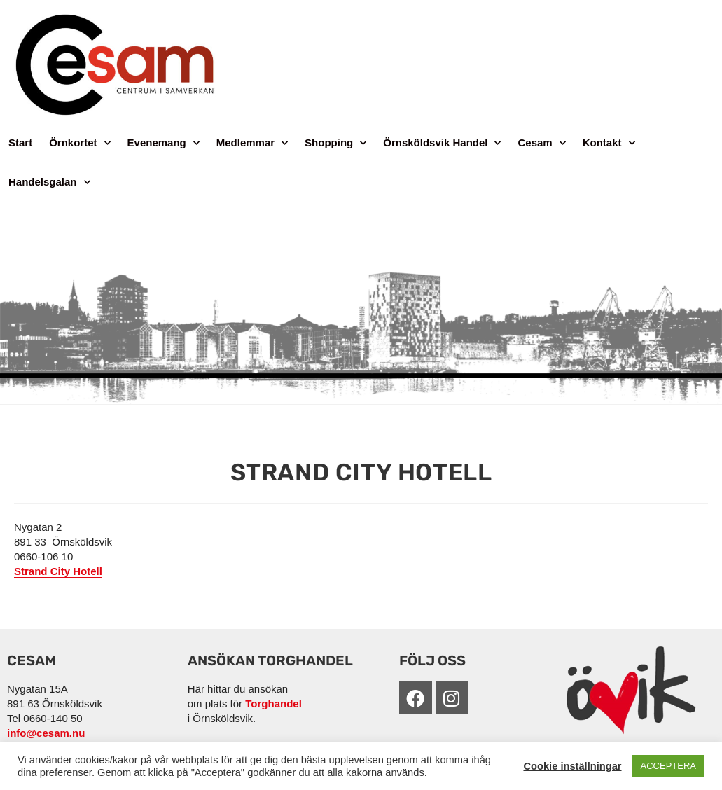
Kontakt (609, 143)
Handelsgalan (49, 182)
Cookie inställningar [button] (572, 766)
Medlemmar (252, 143)
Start (20, 142)
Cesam (541, 143)
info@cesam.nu (46, 733)
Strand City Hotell (58, 571)
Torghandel (273, 703)
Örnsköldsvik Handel (442, 143)
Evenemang (163, 143)
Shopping (335, 143)
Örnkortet (79, 143)
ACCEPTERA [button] (668, 766)
